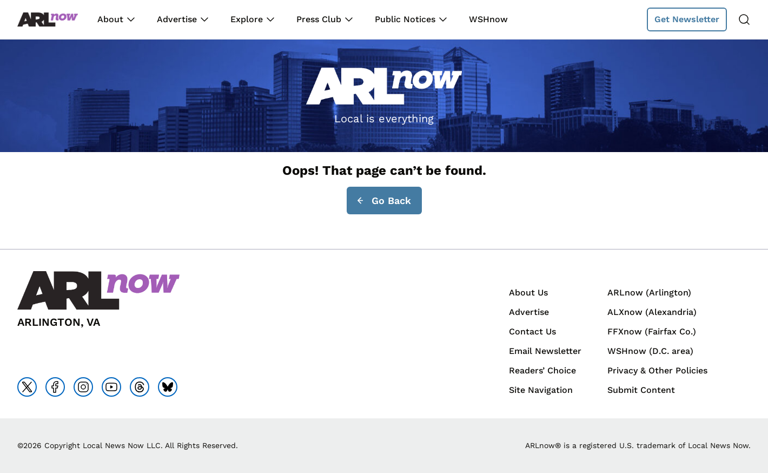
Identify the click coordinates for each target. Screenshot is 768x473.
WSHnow (488, 19)
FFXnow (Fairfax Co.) (651, 331)
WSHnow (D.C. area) (650, 351)
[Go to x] (27, 387)
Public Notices (405, 19)
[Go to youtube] (111, 387)
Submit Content (641, 390)
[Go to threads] (139, 387)
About (110, 19)
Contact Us (532, 331)
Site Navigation (541, 390)
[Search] (744, 19)
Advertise (177, 19)
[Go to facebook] (55, 387)
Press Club (318, 19)
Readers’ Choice (542, 370)
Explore (246, 19)
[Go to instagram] (83, 387)
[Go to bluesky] (167, 387)
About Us (528, 292)
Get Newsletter (686, 19)
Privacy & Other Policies (657, 370)
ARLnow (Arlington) (649, 292)
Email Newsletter (545, 351)
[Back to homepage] (47, 19)
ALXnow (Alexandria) (652, 312)
